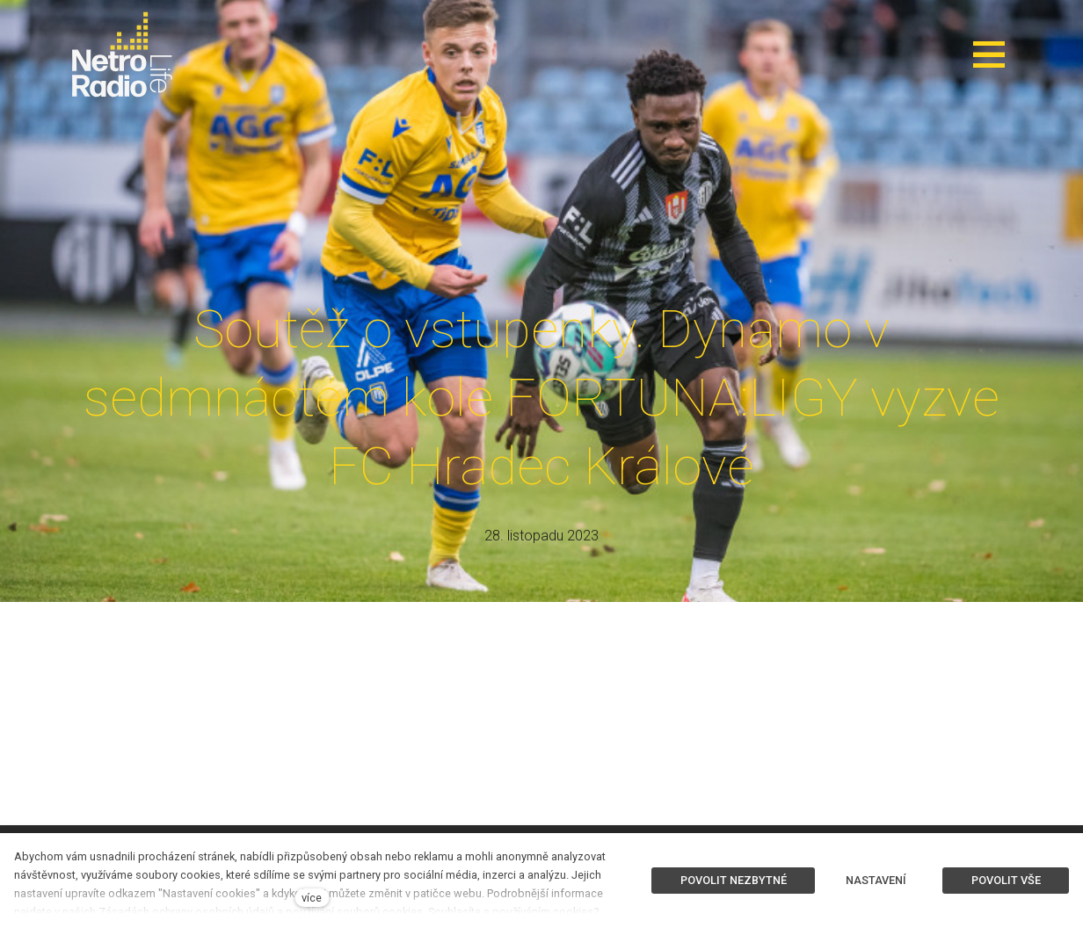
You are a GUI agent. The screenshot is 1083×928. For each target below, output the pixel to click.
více (312, 897)
